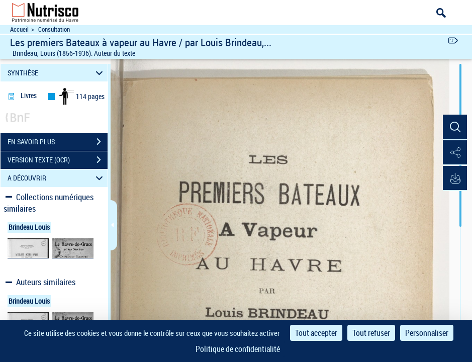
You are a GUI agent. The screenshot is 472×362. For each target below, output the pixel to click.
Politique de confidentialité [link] (238, 348)
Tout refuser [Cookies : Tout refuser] (371, 332)
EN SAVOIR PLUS (58, 142)
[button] (454, 127)
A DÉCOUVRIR (57, 178)
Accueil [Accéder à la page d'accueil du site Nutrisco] (19, 29)
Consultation (54, 29)
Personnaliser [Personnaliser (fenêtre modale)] (426, 332)
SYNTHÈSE (57, 72)
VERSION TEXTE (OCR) (58, 160)
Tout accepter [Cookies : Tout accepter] (316, 332)
